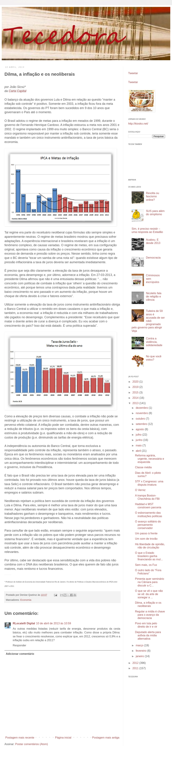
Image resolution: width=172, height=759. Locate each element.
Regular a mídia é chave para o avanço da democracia (150, 614)
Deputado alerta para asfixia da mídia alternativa (148, 635)
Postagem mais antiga (105, 737)
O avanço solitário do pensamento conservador (148, 525)
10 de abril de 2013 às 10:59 (53, 623)
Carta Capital (17, 91)
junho (139, 440)
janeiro (140, 656)
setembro (142, 424)
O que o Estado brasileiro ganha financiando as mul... (149, 556)
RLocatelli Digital (24, 623)
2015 (135, 392)
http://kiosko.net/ (138, 123)
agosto (140, 429)
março (140, 645)
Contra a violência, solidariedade (154, 341)
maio (139, 445)
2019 (135, 387)
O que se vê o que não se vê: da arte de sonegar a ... (149, 594)
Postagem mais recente (19, 737)
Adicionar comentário (20, 653)
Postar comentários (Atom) (31, 744)
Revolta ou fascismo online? (152, 196)
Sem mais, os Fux (146, 564)
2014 (135, 397)
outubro (141, 418)
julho (139, 434)
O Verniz (140, 490)
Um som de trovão (146, 538)
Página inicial (63, 737)
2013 (135, 403)
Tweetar (133, 73)
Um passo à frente (146, 533)
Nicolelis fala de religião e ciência (153, 296)
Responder (19, 645)
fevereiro (141, 650)
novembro (142, 413)
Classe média (143, 467)
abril (139, 450)
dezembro (142, 407)
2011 (135, 668)
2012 (135, 662)
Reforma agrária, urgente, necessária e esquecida (149, 458)
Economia (25, 599)
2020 (135, 381)
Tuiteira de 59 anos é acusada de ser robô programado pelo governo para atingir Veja (148, 320)
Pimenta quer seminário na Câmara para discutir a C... (149, 582)
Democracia (153, 257)
